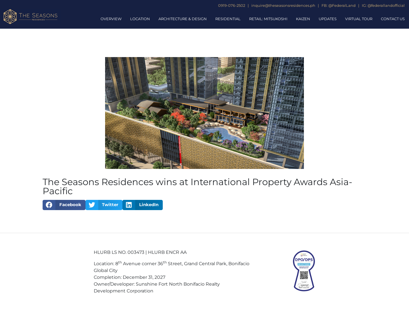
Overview (111, 18)
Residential (228, 18)
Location (140, 18)
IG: (364, 5)
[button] (64, 205)
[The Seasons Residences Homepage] (30, 16)
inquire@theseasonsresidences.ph (283, 5)
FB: (324, 5)
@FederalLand (342, 5)
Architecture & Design (182, 18)
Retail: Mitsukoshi (268, 18)
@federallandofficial (386, 5)
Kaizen (303, 18)
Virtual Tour (358, 18)
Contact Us (393, 18)
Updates (328, 18)
